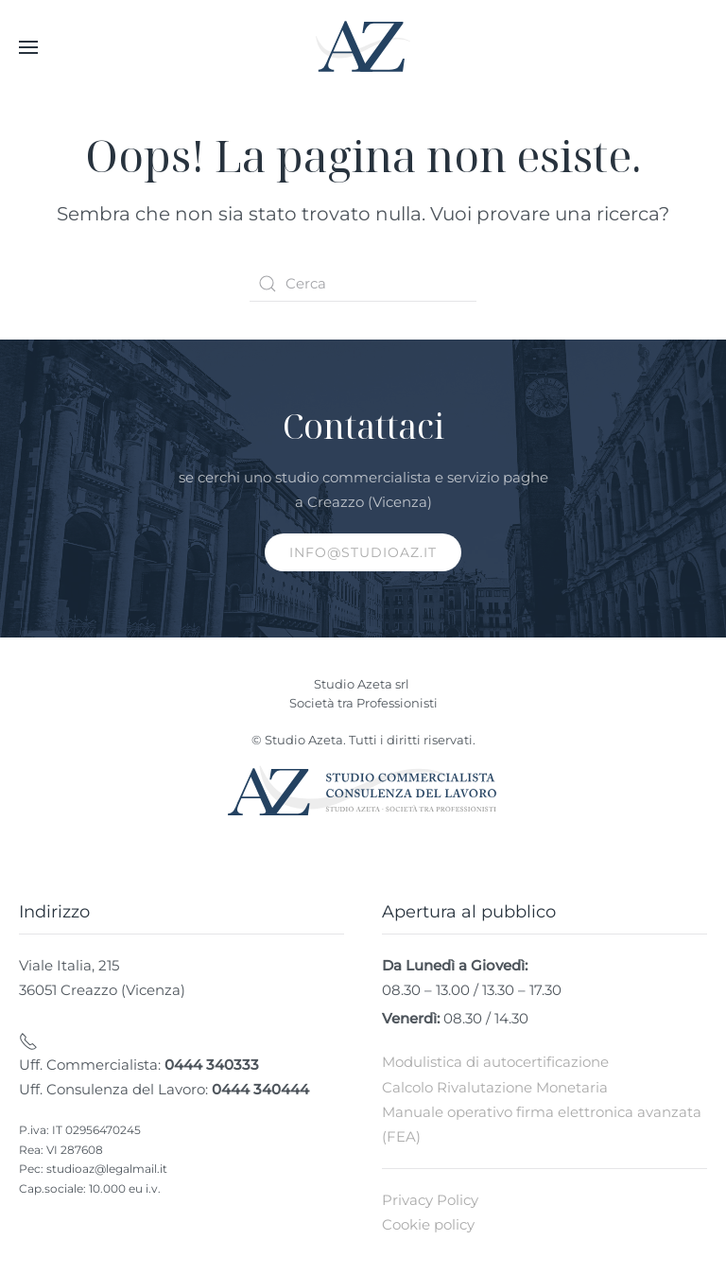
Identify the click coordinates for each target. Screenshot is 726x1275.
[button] (28, 47)
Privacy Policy (430, 1200)
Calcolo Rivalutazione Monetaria (495, 1087)
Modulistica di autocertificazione (495, 1062)
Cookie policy (428, 1224)
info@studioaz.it (363, 552)
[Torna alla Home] (363, 47)
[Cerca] (363, 284)
